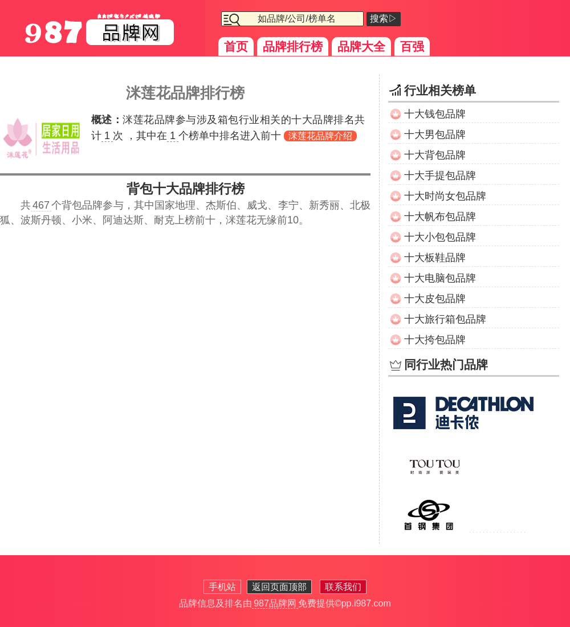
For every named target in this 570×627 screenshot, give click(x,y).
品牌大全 (361, 46)
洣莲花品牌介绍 (320, 136)
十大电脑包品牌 (440, 278)
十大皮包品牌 (435, 298)
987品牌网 (275, 603)
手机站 (222, 587)
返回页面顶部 (279, 587)
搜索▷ (383, 18)
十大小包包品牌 (440, 237)
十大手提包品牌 (440, 175)
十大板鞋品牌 (435, 257)
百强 (412, 46)
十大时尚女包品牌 (445, 196)
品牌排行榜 (293, 46)
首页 (236, 46)
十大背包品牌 (435, 155)
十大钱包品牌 (435, 114)
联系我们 (343, 587)
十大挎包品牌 (435, 339)
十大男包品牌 (435, 134)
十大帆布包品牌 (440, 216)
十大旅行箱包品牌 (445, 319)
